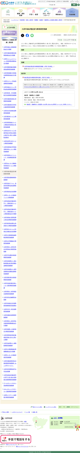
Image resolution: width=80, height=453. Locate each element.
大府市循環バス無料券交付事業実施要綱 (10, 330)
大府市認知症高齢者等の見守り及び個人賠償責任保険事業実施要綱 (10, 377)
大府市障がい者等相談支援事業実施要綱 (10, 292)
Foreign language (51, 1)
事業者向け (59, 14)
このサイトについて (17, 412)
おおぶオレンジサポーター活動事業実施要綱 (10, 390)
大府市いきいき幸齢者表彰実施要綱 (10, 356)
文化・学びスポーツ (46, 14)
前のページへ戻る (37, 407)
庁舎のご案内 (5, 412)
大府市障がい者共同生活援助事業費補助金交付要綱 (10, 323)
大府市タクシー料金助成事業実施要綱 (10, 82)
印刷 (59, 40)
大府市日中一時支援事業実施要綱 (10, 310)
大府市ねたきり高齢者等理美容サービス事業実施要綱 (10, 166)
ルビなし (77, 1)
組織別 (41, 20)
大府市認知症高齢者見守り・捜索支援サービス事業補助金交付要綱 (10, 212)
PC (64, 407)
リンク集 (27, 412)
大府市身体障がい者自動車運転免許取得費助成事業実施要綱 (10, 263)
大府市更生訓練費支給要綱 (10, 298)
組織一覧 (35, 412)
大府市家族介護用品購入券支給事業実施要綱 (10, 218)
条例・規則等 (29, 20)
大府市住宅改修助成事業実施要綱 (10, 112)
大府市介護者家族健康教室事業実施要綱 (10, 236)
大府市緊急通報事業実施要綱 (10, 178)
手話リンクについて (11, 444)
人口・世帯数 (58, 418)
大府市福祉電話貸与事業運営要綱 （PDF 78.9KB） (39, 66)
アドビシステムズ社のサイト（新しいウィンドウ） (37, 86)
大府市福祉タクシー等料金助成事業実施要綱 (10, 88)
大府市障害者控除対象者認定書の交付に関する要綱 (10, 337)
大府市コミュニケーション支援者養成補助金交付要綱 (10, 61)
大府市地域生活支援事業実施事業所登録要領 (10, 304)
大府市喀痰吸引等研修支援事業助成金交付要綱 (10, 75)
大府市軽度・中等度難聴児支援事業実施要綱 (10, 94)
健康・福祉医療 (21, 14)
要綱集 (36, 20)
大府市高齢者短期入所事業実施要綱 (10, 100)
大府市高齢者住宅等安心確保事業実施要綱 (10, 106)
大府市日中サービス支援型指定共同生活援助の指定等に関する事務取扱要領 (10, 134)
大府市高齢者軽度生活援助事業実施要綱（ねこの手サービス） (10, 363)
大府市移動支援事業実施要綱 (10, 316)
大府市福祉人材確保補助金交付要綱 (10, 48)
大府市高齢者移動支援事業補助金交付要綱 (10, 54)
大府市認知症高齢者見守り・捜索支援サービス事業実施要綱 (10, 203)
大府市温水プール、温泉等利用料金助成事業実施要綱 (10, 186)
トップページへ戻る (50, 407)
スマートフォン (74, 407)
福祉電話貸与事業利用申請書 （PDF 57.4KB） (38, 77)
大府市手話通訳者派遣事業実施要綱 (10, 256)
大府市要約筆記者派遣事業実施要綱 (10, 278)
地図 (25, 421)
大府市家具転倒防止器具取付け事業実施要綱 (10, 224)
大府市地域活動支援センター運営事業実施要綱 (10, 286)
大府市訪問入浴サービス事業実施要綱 (10, 142)
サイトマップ (42, 1)
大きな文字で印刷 (68, 40)
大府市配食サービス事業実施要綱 (10, 118)
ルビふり (72, 1)
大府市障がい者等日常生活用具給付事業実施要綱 (10, 249)
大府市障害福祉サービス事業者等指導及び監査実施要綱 (10, 125)
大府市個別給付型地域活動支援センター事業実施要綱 (10, 149)
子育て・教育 (33, 14)
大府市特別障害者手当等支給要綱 (10, 370)
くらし (8, 14)
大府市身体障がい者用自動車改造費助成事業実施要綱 (10, 272)
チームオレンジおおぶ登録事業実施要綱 (10, 384)
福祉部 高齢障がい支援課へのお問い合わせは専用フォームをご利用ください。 (49, 104)
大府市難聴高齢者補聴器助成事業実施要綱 (10, 68)
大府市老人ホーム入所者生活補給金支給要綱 (10, 230)
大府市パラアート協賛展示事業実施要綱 (10, 396)
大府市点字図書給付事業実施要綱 (10, 242)
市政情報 (72, 14)
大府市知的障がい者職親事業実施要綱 (10, 344)
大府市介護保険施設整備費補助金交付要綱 (10, 350)
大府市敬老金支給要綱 (10, 191)
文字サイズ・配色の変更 (63, 1)
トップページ (14, 20)
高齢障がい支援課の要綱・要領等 (53, 20)
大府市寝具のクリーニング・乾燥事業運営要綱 (10, 157)
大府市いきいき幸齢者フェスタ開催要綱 (10, 196)
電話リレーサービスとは (22, 446)
